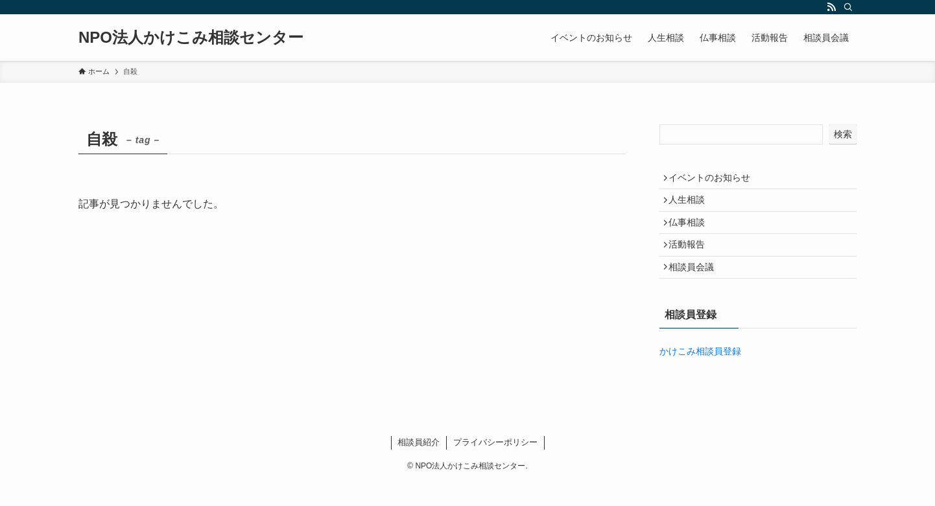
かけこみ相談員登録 (700, 374)
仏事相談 (691, 234)
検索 (843, 134)
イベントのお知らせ (714, 179)
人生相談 (691, 206)
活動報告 (691, 260)
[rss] (831, 7)
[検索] (848, 7)
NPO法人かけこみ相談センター (190, 37)
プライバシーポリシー (495, 465)
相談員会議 (695, 287)
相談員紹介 (418, 465)
